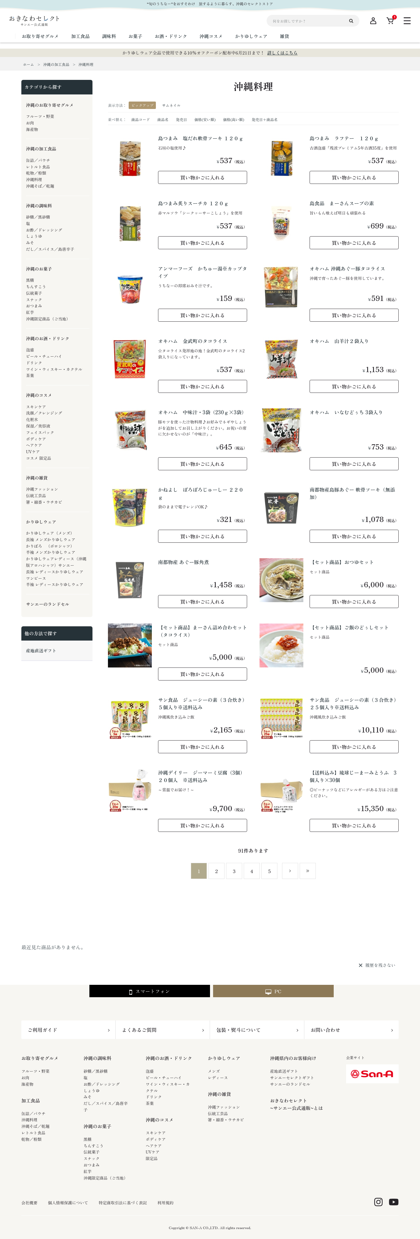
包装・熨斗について (238, 1029)
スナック (92, 1158)
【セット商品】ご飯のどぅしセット (349, 627)
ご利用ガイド (42, 1029)
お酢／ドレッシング (102, 1084)
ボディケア (156, 1139)
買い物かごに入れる (202, 177)
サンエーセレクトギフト (292, 1077)
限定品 (152, 1158)
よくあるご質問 (139, 1029)
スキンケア (156, 1133)
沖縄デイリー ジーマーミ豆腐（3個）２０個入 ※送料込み (201, 776)
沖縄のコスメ (160, 1119)
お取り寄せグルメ (39, 1058)
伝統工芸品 (218, 1113)
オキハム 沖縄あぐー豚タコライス (347, 268)
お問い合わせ (325, 1029)
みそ (88, 1097)
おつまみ (92, 1165)
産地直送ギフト (284, 1071)
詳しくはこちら (282, 53)
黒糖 (88, 1139)
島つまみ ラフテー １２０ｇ (344, 138)
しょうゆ (92, 1090)
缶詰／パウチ (33, 1113)
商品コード (140, 119)
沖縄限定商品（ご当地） (106, 1178)
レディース (218, 1077)
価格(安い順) (205, 119)
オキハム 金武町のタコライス (192, 341)
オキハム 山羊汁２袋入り (339, 341)
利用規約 (165, 1202)
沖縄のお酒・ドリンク (169, 1058)
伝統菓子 (92, 1152)
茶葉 (150, 1103)
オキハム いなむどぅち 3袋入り (346, 412)
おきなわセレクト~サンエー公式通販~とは (296, 1104)
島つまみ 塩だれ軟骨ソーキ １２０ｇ (200, 138)
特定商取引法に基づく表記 (123, 1202)
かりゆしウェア (224, 1058)
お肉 (25, 1077)
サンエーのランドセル (290, 1084)
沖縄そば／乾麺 (35, 1126)
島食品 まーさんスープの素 (342, 203)
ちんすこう (94, 1146)
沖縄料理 (29, 1120)
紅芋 (88, 1171)
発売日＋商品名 (265, 119)
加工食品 (30, 1100)
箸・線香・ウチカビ (226, 1120)
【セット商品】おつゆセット (342, 562)
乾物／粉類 (31, 1139)
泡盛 (150, 1071)
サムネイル (171, 105)
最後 (307, 871)
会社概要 (29, 1202)
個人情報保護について (68, 1202)
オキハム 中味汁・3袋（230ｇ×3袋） (202, 412)
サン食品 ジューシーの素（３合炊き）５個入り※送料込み (202, 703)
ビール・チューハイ (164, 1077)
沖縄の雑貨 (219, 1094)
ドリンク (154, 1097)
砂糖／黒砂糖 (96, 1071)
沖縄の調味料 (97, 1058)
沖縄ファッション (224, 1107)
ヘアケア (154, 1146)
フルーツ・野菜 (35, 1071)
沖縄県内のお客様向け (293, 1058)
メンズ (214, 1071)
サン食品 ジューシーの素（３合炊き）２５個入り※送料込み (354, 703)
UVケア (153, 1152)
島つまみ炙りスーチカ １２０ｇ (193, 203)
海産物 (27, 1084)
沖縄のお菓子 (97, 1126)
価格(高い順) (233, 119)
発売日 (181, 119)
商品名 (162, 119)
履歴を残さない (380, 965)
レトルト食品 (33, 1133)
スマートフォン (149, 991)
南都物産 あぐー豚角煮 (183, 562)
